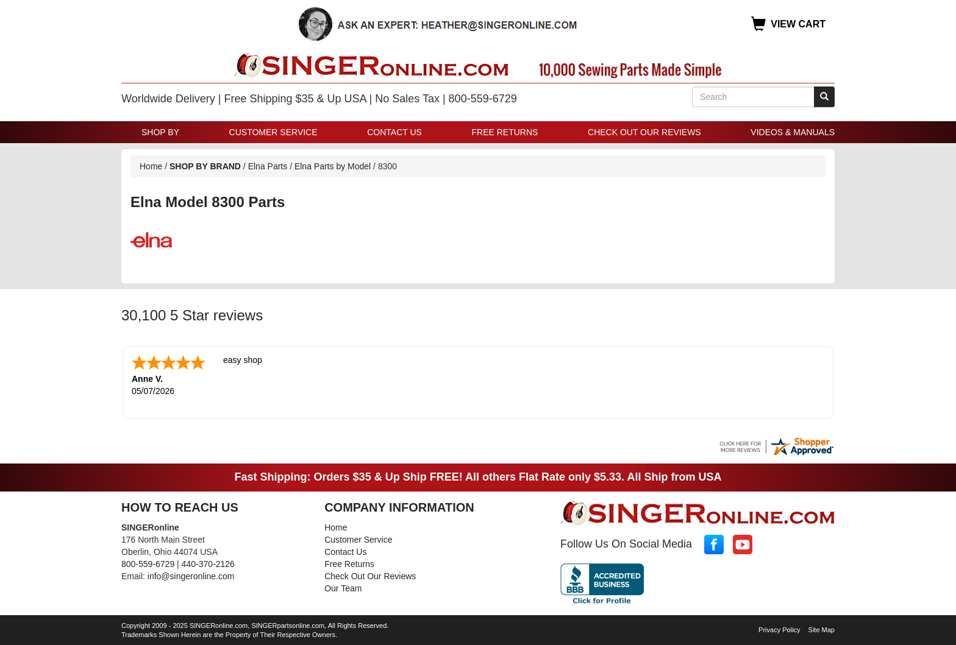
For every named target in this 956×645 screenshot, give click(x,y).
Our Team (343, 587)
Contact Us (394, 132)
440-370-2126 (208, 563)
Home (151, 166)
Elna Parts (268, 166)
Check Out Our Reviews (644, 132)
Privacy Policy (779, 628)
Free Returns (505, 132)
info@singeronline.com (191, 575)
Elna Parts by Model (332, 166)
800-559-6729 (147, 563)
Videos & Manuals (793, 132)
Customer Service (273, 132)
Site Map (821, 628)
